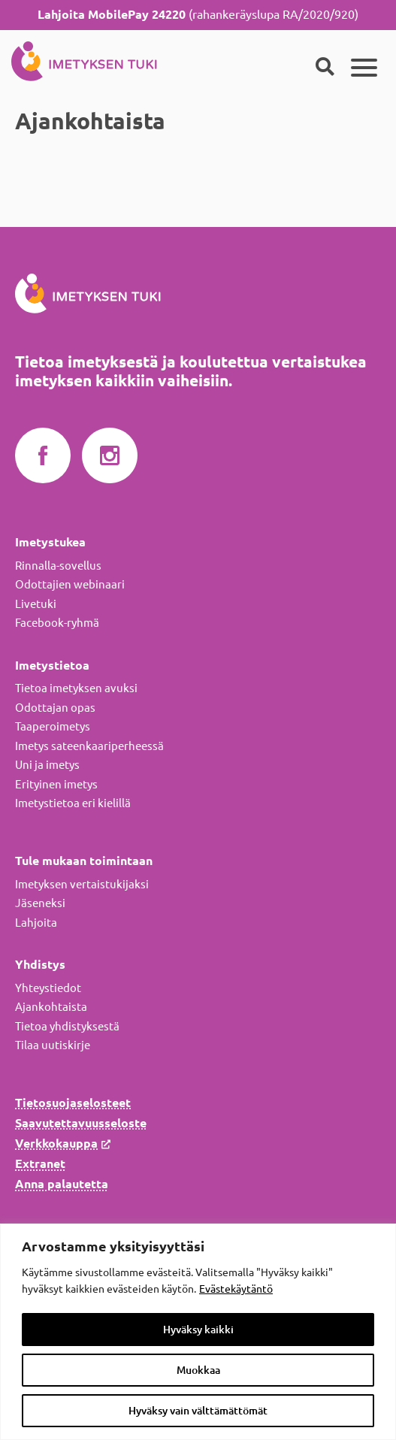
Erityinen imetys (56, 784)
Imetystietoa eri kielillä (73, 803)
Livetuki (35, 603)
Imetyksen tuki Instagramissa (110, 456)
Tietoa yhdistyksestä (67, 1026)
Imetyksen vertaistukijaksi (82, 884)
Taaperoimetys (52, 726)
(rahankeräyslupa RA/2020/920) (198, 14)
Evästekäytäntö (236, 1289)
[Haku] (325, 68)
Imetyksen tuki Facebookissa (43, 456)
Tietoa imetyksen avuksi (76, 688)
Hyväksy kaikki (198, 1330)
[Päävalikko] (364, 68)
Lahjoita (36, 922)
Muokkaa (198, 1370)
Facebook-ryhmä (57, 622)
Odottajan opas (55, 707)
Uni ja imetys (47, 764)
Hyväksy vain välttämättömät (198, 1411)
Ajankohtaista (51, 1006)
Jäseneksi (40, 903)
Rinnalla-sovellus (58, 565)
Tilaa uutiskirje (52, 1045)
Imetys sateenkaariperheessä (89, 746)
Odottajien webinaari (70, 584)
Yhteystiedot (48, 988)
